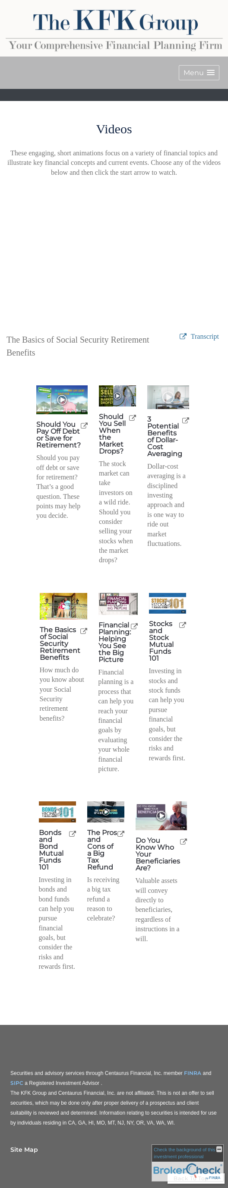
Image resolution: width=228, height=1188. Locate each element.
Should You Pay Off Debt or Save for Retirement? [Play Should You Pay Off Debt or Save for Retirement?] (58, 435)
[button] (199, 72)
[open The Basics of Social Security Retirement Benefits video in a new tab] (83, 631)
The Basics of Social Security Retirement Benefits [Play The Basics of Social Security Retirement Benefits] (60, 644)
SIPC (16, 1083)
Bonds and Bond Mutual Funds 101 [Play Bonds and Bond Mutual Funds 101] (51, 850)
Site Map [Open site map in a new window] (24, 1149)
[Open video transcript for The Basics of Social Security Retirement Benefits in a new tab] (205, 336)
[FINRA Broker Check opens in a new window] (188, 1163)
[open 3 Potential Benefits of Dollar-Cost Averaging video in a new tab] (185, 420)
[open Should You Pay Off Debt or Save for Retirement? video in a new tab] (84, 425)
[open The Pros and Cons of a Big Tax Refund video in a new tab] (120, 833)
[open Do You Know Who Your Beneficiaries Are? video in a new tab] (183, 841)
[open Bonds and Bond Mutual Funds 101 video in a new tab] (72, 833)
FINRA (192, 1073)
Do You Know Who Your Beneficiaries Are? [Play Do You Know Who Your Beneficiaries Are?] (158, 854)
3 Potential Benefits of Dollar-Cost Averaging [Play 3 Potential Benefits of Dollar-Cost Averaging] (164, 436)
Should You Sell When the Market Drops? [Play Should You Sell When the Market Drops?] (112, 434)
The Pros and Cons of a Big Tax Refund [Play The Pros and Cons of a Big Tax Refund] (102, 850)
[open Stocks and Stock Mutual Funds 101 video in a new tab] (182, 625)
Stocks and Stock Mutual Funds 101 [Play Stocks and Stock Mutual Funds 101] (161, 641)
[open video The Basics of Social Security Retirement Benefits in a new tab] (183, 336)
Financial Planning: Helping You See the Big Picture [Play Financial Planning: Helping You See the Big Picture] (114, 642)
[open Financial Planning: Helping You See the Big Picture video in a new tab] (134, 626)
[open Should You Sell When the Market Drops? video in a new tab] (132, 417)
